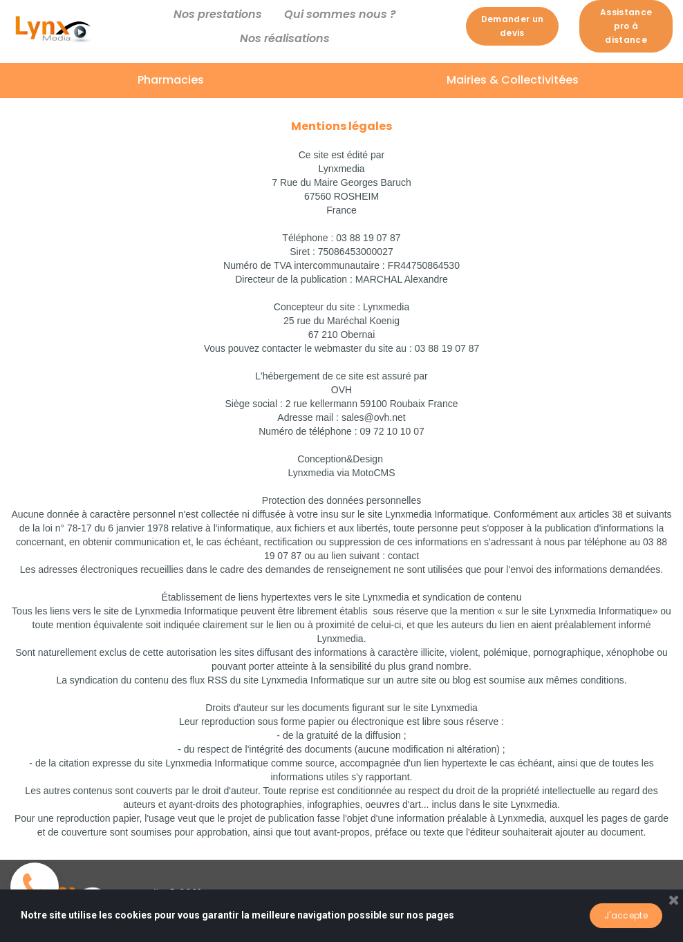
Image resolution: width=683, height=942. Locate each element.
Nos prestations (218, 14)
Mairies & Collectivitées (513, 80)
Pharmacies (171, 80)
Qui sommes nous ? (340, 14)
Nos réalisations (285, 38)
